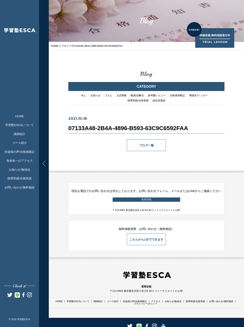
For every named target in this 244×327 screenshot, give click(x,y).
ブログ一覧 (146, 145)
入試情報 (121, 95)
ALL (83, 95)
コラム (108, 95)
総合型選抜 (159, 100)
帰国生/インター (198, 95)
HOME (19, 116)
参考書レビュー (157, 95)
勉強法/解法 (137, 95)
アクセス (155, 301)
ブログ (65, 45)
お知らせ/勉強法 (19, 169)
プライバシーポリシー (145, 303)
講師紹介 (19, 134)
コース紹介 (19, 142)
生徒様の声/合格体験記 (19, 151)
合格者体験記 (177, 95)
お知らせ (95, 95)
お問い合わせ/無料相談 (19, 187)
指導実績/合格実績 (19, 178)
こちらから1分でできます (146, 239)
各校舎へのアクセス (19, 160)
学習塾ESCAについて (19, 125)
